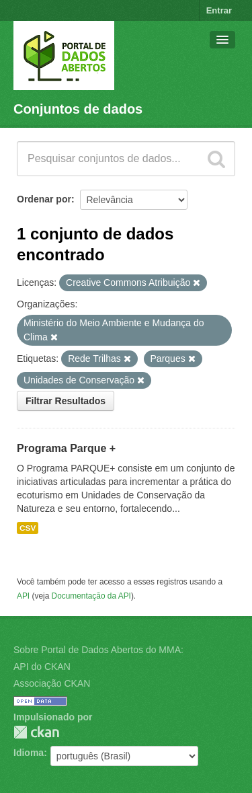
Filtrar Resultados (66, 400)
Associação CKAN (51, 683)
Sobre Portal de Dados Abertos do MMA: (98, 649)
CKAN (36, 732)
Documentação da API (91, 596)
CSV (27, 528)
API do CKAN (42, 666)
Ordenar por (44, 199)
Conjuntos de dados (77, 109)
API (23, 596)
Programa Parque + (66, 448)
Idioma (28, 752)
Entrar (219, 10)
